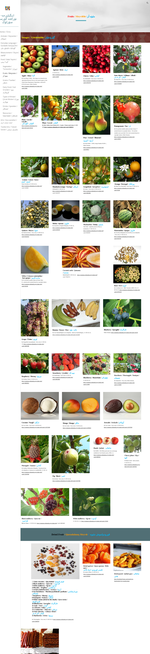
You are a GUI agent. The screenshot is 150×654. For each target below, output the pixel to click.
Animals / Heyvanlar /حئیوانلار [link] (14, 37)
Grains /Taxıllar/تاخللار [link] (14, 81)
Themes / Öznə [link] (10, 32)
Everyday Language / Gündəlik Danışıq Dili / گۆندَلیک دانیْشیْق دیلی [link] (14, 45)
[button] (147, 2)
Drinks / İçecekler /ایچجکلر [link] (15, 107)
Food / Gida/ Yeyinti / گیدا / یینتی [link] (14, 60)
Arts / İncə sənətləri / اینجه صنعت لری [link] (14, 121)
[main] (88, 16)
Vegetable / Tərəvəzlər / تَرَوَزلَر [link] (15, 67)
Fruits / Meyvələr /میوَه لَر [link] (15, 74)
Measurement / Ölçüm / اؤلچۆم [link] (15, 53)
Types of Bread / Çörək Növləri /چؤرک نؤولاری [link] (16, 99)
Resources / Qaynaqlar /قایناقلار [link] (15, 114)
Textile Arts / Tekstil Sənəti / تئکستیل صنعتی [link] (14, 128)
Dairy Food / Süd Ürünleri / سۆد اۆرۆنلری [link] (14, 90)
